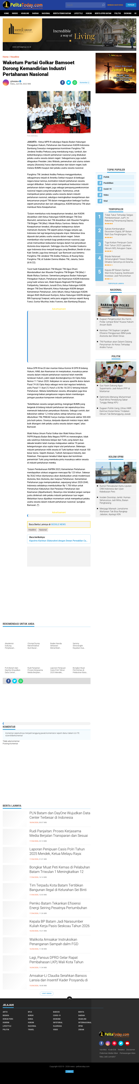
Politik (117, 13)
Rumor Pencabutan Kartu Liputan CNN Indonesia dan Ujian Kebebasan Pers (116, 488)
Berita (81, 1012)
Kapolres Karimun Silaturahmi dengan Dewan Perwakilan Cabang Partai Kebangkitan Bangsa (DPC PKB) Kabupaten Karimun (58, 540)
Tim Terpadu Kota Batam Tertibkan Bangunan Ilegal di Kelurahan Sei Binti (58, 887)
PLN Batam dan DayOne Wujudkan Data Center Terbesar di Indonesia (59, 815)
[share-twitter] (68, 82)
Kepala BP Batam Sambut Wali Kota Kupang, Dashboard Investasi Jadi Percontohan (119, 273)
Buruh (31, 1015)
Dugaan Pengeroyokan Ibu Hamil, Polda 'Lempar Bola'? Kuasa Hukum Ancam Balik (117, 321)
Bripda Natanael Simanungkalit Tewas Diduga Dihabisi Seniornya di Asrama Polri (119, 259)
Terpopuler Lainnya (116, 283)
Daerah (35, 13)
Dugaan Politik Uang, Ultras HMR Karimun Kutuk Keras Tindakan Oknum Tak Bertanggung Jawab (115, 411)
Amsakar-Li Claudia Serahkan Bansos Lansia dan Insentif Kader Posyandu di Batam (58, 980)
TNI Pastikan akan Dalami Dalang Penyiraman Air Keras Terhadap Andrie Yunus (116, 344)
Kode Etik (112, 1050)
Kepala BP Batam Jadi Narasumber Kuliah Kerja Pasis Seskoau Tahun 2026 (59, 923)
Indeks (15, 13)
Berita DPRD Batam (103, 13)
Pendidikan (108, 183)
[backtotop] (69, 999)
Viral (106, 201)
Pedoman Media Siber (109, 1053)
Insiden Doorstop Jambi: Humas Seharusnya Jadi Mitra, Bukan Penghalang (115, 500)
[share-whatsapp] (74, 82)
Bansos (56, 1012)
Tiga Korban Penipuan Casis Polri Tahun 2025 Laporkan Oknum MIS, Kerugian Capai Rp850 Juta (118, 245)
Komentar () (84, 83)
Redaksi (121, 1050)
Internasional (84, 1022)
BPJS (30, 1012)
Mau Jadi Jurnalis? (108, 1057)
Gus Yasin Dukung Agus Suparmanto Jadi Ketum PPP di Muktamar (115, 388)
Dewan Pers (8, 1019)
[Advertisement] (13, 128)
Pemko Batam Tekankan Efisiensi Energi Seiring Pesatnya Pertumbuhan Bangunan (58, 908)
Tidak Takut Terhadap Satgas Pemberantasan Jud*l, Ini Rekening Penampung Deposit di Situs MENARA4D (119, 218)
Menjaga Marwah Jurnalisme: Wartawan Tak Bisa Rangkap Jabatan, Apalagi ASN (114, 511)
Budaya (6, 1015)
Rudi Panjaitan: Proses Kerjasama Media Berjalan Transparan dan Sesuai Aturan (58, 835)
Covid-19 (107, 189)
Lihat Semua (46, 993)
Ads (69, 1071)
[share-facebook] (62, 82)
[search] (85, 5)
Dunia (30, 1019)
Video (106, 195)
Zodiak (81, 1029)
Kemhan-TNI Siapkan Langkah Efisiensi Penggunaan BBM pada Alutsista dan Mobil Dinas (115, 333)
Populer (131, 5)
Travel (31, 1029)
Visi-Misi (103, 1050)
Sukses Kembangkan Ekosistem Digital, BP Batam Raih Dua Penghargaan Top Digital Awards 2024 (118, 231)
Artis (5, 1012)
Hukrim (6, 1022)
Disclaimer (130, 1050)
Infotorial (58, 1022)
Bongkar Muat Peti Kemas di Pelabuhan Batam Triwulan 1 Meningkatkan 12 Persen (59, 871)
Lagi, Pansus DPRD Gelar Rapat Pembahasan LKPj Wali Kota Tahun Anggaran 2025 (56, 962)
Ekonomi (127, 13)
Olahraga (57, 1026)
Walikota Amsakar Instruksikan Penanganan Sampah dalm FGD (53, 941)
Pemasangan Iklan (127, 1053)
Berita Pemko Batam (62, 13)
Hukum (89, 13)
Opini (80, 1026)
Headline (25, 13)
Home (6, 13)
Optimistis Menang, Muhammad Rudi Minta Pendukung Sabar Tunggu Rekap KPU (115, 399)
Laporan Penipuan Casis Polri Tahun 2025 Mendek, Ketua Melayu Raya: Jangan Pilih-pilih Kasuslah (57, 853)
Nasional (46, 13)
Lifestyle (78, 13)
